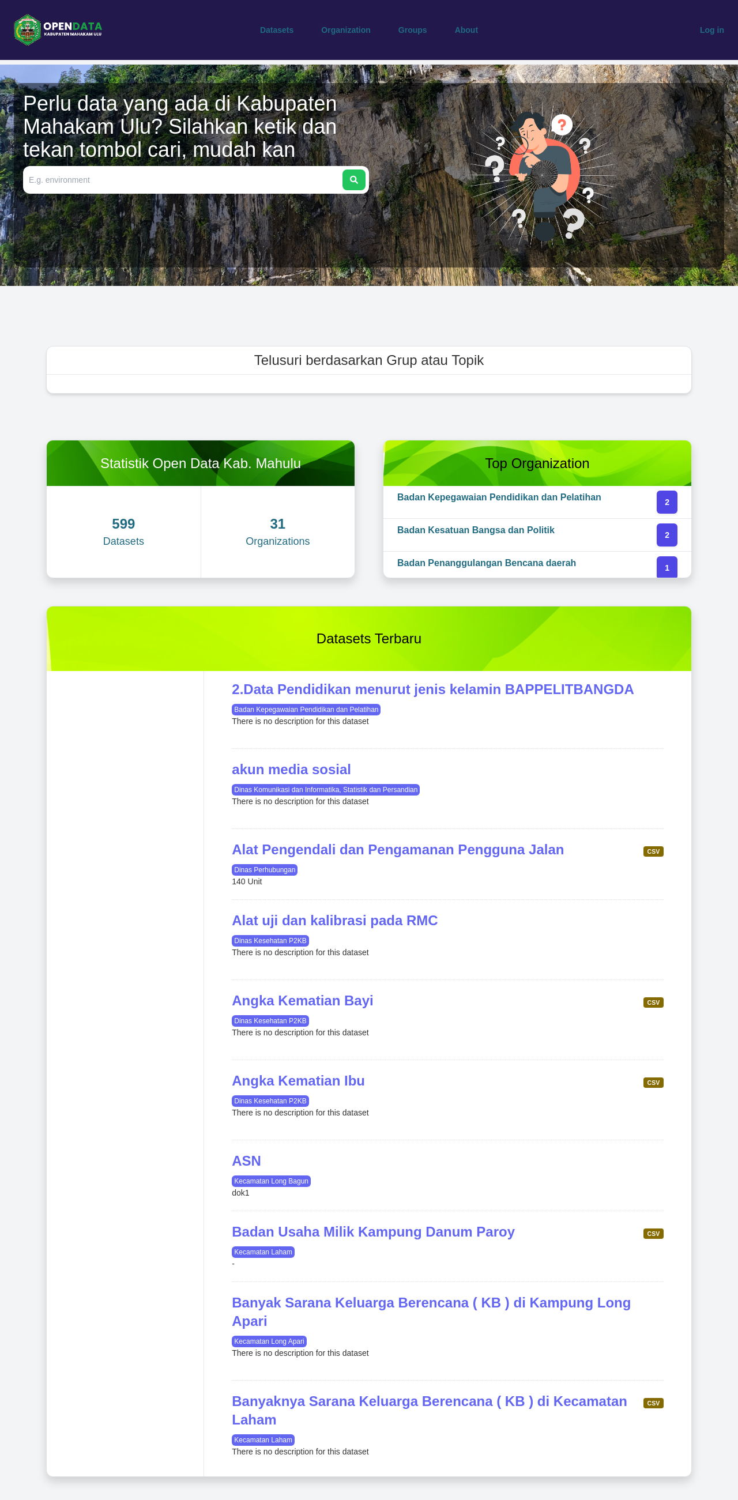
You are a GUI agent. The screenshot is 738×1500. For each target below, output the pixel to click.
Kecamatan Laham (263, 1252)
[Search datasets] (184, 179)
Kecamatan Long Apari (269, 1341)
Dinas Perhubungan (264, 870)
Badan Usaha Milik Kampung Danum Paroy (373, 1231)
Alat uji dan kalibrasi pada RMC (335, 920)
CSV (653, 851)
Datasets (276, 30)
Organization (346, 30)
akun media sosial (291, 769)
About (466, 30)
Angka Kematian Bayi (302, 1000)
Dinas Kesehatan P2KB (270, 941)
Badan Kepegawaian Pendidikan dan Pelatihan (306, 710)
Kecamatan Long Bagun (271, 1181)
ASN (246, 1161)
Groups (412, 30)
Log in (712, 30)
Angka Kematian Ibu (298, 1080)
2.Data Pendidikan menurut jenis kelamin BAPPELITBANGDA (433, 689)
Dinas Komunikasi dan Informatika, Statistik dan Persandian (325, 790)
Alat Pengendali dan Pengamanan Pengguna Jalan (398, 849)
